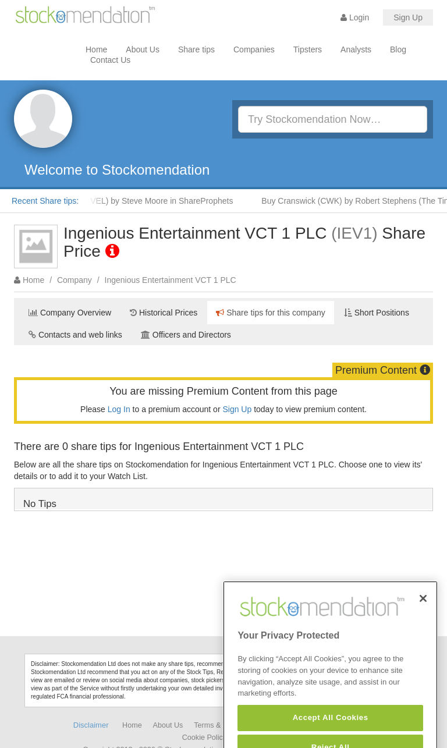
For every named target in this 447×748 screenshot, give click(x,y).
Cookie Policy (204, 737)
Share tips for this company (270, 312)
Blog (398, 49)
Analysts (355, 49)
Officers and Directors (186, 334)
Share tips (196, 49)
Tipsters (307, 49)
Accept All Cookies (330, 728)
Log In (119, 409)
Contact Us (110, 60)
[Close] (423, 609)
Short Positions (376, 312)
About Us (142, 49)
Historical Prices (163, 312)
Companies (254, 49)
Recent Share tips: (45, 200)
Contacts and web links (75, 334)
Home (96, 49)
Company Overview (70, 312)
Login (354, 17)
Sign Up (408, 17)
